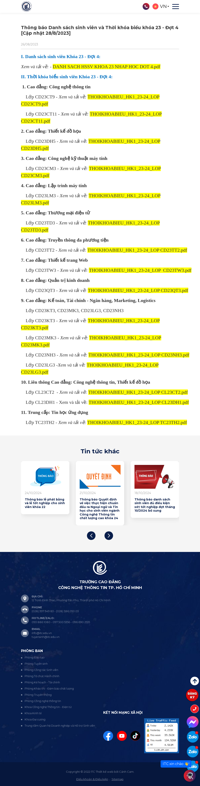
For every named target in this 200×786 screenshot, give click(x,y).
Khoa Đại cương (35, 719)
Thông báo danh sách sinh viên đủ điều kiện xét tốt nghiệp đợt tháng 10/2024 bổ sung (154, 505)
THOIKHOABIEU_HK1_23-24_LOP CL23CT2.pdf (138, 392)
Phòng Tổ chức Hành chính (42, 676)
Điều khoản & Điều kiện (92, 779)
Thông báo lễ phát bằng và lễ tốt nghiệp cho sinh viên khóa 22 (45, 503)
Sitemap (118, 779)
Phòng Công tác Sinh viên (41, 670)
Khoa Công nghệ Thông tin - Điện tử (48, 707)
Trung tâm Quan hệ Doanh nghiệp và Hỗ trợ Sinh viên (60, 725)
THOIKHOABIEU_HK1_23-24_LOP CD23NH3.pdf (138, 355)
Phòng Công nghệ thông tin (43, 701)
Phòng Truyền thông (38, 694)
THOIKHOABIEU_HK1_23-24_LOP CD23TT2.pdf (137, 250)
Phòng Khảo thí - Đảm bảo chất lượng (49, 688)
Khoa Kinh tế (33, 713)
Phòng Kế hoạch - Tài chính (42, 682)
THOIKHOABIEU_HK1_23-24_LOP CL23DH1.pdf (139, 402)
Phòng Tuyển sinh (36, 663)
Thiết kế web (104, 771)
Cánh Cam (126, 771)
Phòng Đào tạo (35, 657)
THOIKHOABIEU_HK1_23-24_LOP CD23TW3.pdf (140, 270)
